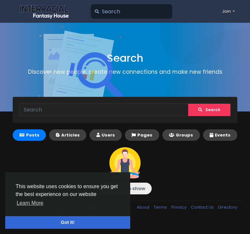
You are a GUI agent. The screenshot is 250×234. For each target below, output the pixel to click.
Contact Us (203, 207)
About (143, 207)
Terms (161, 207)
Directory (227, 207)
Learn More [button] (30, 203)
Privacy (179, 207)
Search (209, 109)
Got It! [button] (68, 222)
